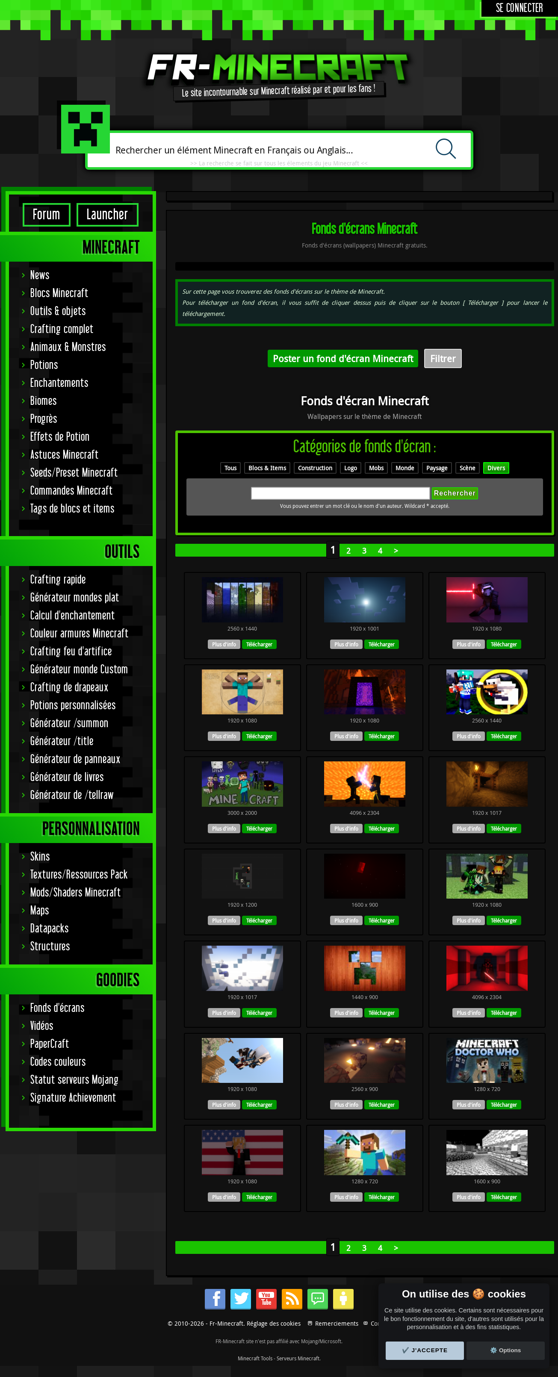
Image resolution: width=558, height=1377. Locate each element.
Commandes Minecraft (71, 491)
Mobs (376, 468)
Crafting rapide (58, 580)
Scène (467, 468)
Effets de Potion (60, 437)
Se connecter (519, 8)
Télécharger (259, 644)
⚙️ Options (505, 1350)
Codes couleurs (58, 1062)
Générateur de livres (67, 777)
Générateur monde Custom (79, 669)
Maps (39, 911)
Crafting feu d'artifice (71, 652)
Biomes (43, 401)
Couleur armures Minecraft (79, 634)
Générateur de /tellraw (72, 795)
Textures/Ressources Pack (79, 875)
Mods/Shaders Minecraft (75, 893)
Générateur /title (62, 741)
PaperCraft (49, 1044)
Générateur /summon (69, 723)
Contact (381, 1323)
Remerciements (336, 1323)
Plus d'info (224, 644)
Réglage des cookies (274, 1323)
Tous (230, 468)
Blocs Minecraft (59, 293)
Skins (40, 857)
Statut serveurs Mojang (74, 1080)
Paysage (437, 468)
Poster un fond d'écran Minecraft (343, 358)
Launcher (107, 214)
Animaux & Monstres (68, 347)
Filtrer (443, 358)
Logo (350, 468)
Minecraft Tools (255, 1358)
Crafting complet (62, 329)
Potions (44, 365)
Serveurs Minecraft (298, 1358)
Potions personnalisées (73, 705)
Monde (405, 468)
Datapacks (49, 929)
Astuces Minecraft (64, 455)
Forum (46, 214)
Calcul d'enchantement (72, 616)
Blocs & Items (267, 468)
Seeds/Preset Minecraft (74, 473)
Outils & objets (58, 311)
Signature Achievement (73, 1098)
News (40, 275)
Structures (50, 947)
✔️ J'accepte (425, 1350)
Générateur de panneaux (75, 759)
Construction (315, 468)
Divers (496, 468)
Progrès (43, 419)
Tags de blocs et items (72, 509)
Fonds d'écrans (57, 1008)
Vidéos (41, 1026)
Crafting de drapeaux (69, 687)
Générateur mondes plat (74, 598)
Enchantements (59, 383)
